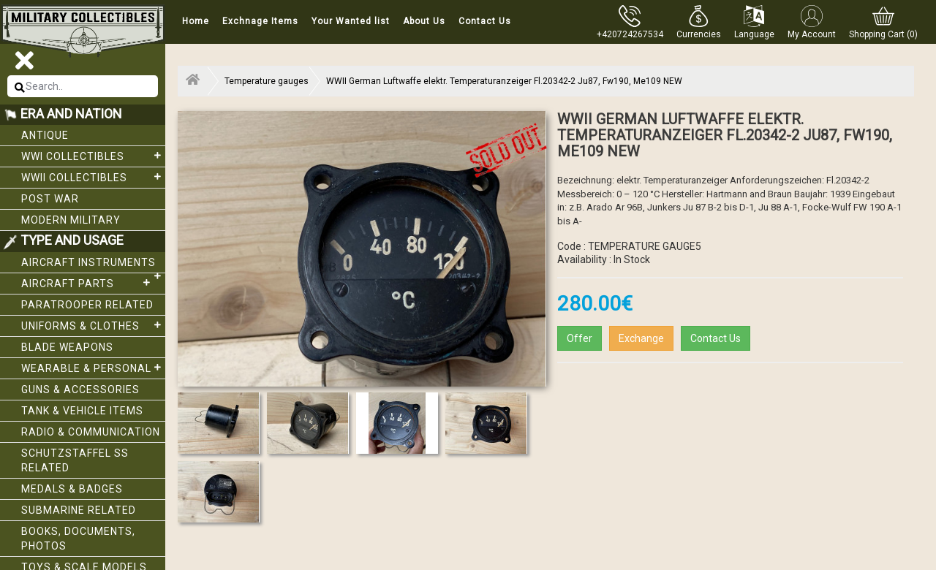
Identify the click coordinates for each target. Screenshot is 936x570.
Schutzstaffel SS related (75, 460)
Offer (579, 338)
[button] (698, 22)
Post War (50, 199)
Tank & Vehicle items (82, 411)
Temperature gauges (266, 81)
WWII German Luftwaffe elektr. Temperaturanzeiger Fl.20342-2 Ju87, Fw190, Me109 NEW (504, 81)
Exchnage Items (260, 21)
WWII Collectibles (93, 176)
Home (195, 21)
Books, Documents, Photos (78, 538)
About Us (424, 21)
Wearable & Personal (93, 367)
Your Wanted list (351, 21)
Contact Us (484, 21)
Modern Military (71, 220)
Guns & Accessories (80, 389)
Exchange (641, 338)
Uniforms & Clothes (93, 325)
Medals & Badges (72, 489)
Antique (45, 135)
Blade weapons (67, 347)
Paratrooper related (87, 305)
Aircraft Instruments (93, 264)
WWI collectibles (93, 155)
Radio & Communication (90, 432)
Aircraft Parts (87, 282)
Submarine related (78, 510)
